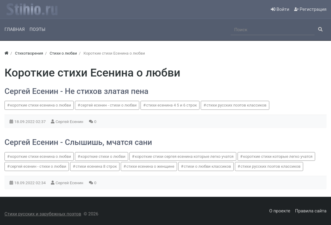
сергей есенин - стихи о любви (109, 105)
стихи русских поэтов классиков (236, 105)
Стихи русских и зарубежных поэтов (42, 214)
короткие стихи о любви (103, 156)
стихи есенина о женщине (150, 166)
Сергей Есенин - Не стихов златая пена (76, 91)
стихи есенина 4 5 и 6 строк (171, 105)
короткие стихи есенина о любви (40, 105)
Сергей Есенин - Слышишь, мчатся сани (78, 142)
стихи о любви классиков (207, 166)
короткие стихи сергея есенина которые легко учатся (184, 156)
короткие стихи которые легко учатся (277, 156)
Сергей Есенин (70, 121)
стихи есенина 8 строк (96, 166)
